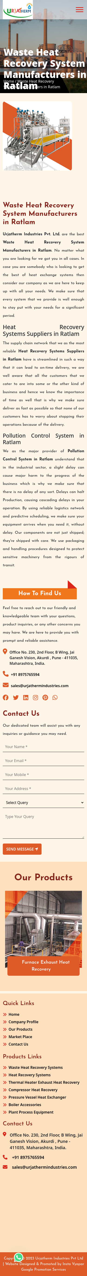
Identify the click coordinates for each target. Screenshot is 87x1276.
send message (22, 849)
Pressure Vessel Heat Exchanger (37, 1097)
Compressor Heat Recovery (33, 1089)
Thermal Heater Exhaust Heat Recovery (44, 1082)
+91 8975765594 (21, 674)
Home (14, 1014)
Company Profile (24, 1021)
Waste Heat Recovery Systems (36, 1067)
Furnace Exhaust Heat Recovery (46, 966)
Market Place (20, 1036)
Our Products (20, 1029)
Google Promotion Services (43, 1270)
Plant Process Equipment (31, 1112)
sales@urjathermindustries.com (36, 685)
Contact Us (18, 1044)
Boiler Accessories (25, 1104)
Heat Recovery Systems (30, 1074)
